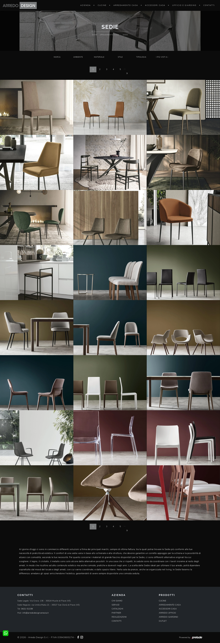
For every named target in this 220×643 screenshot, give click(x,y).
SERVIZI (115, 605)
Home (95, 35)
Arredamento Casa (126, 5)
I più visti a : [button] (162, 57)
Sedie (125, 35)
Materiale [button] (99, 57)
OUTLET (163, 621)
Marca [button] (57, 57)
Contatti (209, 5)
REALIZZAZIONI (119, 617)
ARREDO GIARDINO (168, 617)
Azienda (85, 5)
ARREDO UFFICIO (167, 613)
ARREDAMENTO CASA (170, 605)
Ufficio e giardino (184, 5)
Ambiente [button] (78, 57)
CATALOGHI (117, 608)
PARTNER (116, 613)
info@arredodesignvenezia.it (35, 613)
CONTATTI (116, 621)
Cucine (102, 5)
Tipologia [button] (141, 57)
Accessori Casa (155, 5)
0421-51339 (27, 608)
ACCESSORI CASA (168, 608)
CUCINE (162, 600)
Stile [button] (120, 57)
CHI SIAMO (117, 600)
